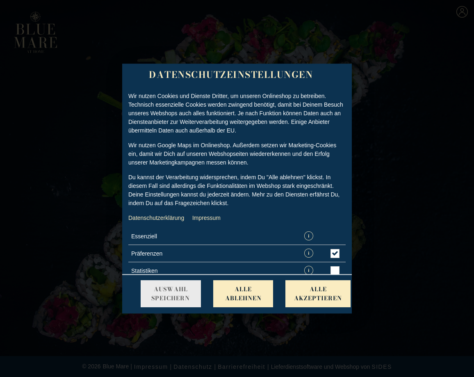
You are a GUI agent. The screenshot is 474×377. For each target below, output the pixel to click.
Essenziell (144, 236)
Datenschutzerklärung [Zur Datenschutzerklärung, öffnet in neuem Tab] (156, 218)
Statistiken (144, 270)
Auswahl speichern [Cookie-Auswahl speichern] (170, 294)
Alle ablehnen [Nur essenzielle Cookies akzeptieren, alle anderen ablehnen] (243, 294)
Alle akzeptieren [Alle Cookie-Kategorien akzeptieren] (318, 294)
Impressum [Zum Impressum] (206, 218)
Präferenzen (146, 253)
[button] (308, 236)
